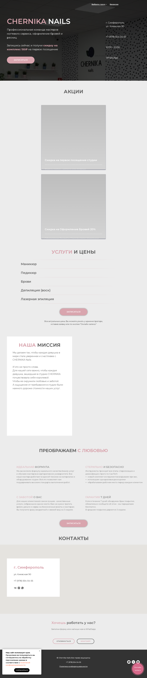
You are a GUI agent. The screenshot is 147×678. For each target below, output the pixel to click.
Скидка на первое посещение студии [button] (71, 160)
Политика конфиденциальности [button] (73, 666)
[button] (114, 4)
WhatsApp (112, 57)
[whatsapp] (22, 588)
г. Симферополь (115, 22)
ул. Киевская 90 (115, 26)
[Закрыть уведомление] (39, 651)
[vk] (15, 588)
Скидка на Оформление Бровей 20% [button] (70, 229)
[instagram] (18, 588)
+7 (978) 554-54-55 (116, 36)
